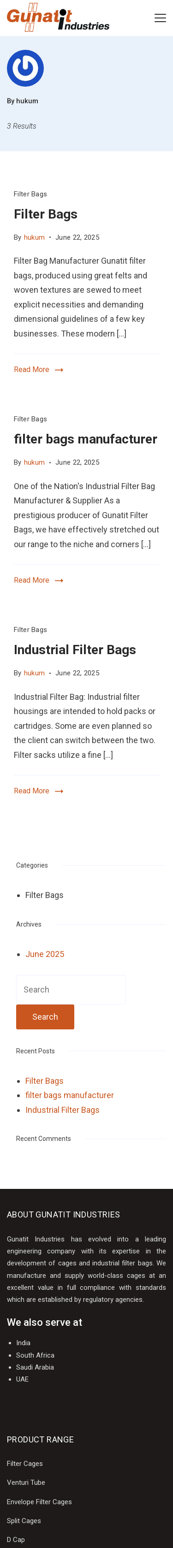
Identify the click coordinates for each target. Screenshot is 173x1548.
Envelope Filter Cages (39, 1502)
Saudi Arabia (35, 1367)
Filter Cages (25, 1463)
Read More (31, 369)
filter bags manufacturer (85, 439)
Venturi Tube (26, 1482)
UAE (22, 1379)
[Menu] (160, 18)
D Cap (16, 1540)
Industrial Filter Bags (75, 649)
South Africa (35, 1355)
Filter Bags (30, 194)
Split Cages (24, 1521)
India (23, 1343)
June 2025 (44, 954)
